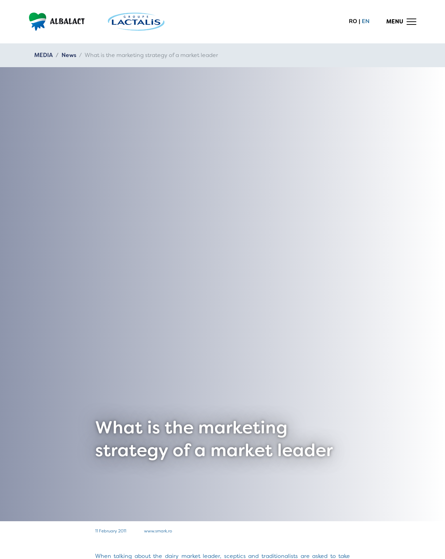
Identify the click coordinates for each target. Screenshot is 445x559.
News (69, 55)
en (365, 21)
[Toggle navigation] (401, 21)
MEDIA (43, 55)
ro (353, 21)
